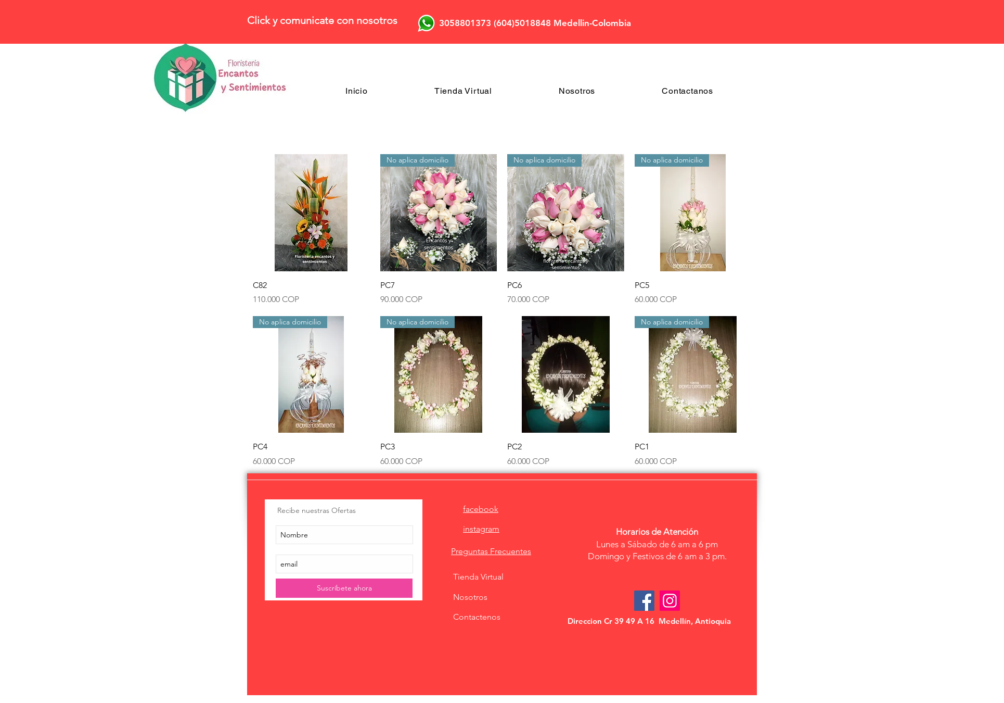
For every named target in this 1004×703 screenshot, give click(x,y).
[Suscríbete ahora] (344, 588)
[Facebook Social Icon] (644, 601)
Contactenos (476, 617)
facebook (480, 509)
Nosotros (470, 597)
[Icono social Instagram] (670, 601)
